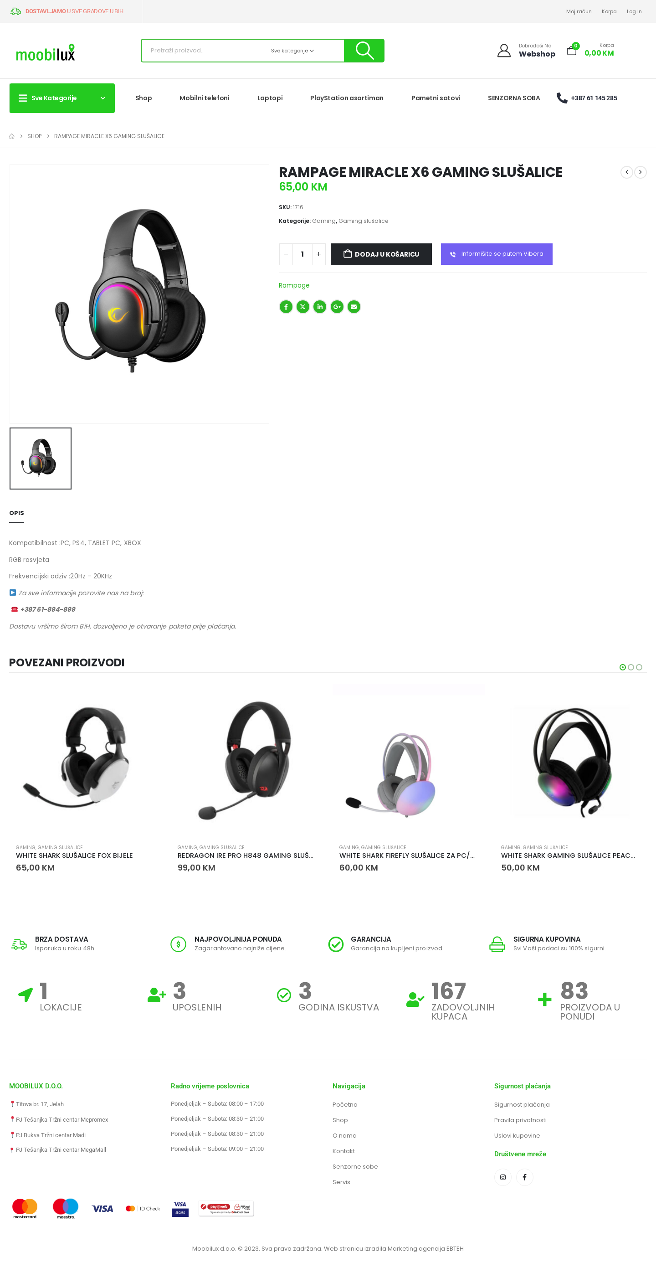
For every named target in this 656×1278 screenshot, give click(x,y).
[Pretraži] (364, 51)
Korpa (609, 11)
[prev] (626, 172)
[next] (640, 172)
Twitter (303, 306)
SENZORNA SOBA (514, 98)
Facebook (286, 306)
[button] (623, 667)
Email (354, 306)
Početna (345, 1105)
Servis (341, 1182)
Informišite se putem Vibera (496, 254)
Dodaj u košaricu (387, 254)
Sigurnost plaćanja (522, 1105)
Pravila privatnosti (520, 1120)
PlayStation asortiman (347, 98)
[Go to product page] (85, 760)
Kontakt (344, 1151)
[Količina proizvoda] (302, 254)
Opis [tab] (16, 513)
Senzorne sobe (355, 1167)
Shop (143, 98)
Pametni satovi (435, 98)
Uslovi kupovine (517, 1136)
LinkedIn (320, 306)
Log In (634, 11)
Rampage (294, 285)
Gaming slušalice (363, 221)
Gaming (324, 221)
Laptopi (270, 98)
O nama (345, 1136)
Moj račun (579, 11)
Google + (337, 306)
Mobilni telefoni (204, 98)
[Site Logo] (45, 53)
